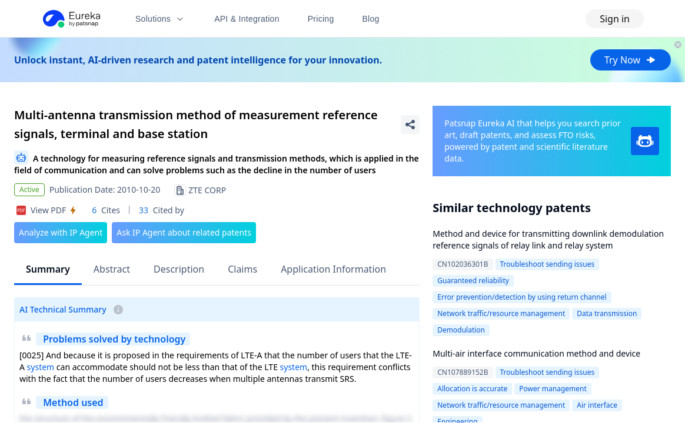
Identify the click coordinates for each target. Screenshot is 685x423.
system (41, 366)
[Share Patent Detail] (410, 124)
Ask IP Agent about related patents (184, 232)
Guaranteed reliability (473, 281)
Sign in (615, 18)
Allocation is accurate (472, 389)
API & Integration (247, 19)
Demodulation (461, 330)
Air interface (597, 405)
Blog (371, 19)
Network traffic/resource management (501, 313)
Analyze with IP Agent (60, 232)
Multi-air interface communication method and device (536, 353)
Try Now (630, 59)
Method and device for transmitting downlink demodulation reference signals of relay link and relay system (548, 239)
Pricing (321, 19)
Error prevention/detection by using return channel (521, 297)
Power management (553, 389)
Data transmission (607, 313)
